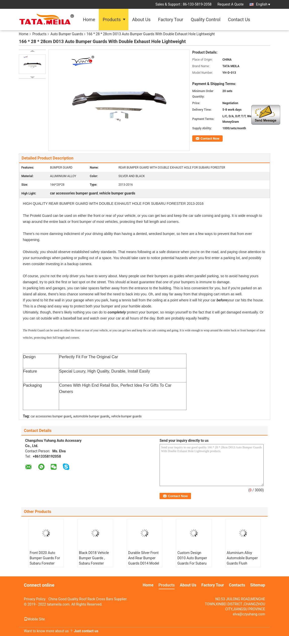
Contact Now (210, 138)
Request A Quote (230, 4)
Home (89, 19)
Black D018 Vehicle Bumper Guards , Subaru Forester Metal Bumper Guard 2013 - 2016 (94, 563)
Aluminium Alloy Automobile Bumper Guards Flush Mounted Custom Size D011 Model (242, 563)
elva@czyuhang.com (249, 614)
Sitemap (257, 585)
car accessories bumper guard (51, 416)
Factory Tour (170, 19)
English (263, 4)
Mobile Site (34, 619)
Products (112, 19)
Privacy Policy (34, 599)
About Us (141, 19)
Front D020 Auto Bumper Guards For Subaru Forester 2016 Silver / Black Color (45, 563)
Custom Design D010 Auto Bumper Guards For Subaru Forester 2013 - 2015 (193, 561)
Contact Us (239, 19)
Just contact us (86, 631)
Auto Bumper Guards (67, 34)
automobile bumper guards (91, 416)
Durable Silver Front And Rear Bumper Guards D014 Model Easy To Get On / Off (144, 561)
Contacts (237, 585)
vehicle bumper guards (126, 416)
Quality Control (205, 19)
